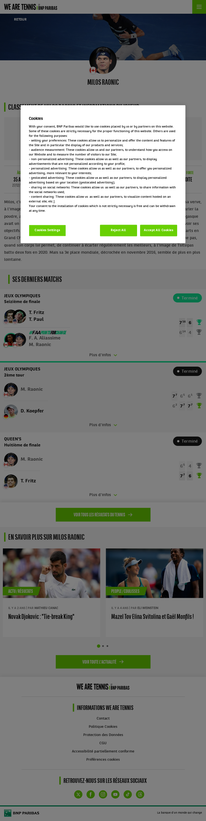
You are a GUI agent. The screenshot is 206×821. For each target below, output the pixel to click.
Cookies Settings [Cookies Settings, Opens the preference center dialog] (47, 230)
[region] (103, 174)
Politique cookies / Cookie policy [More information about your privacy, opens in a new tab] (53, 215)
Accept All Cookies (158, 230)
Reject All (118, 230)
